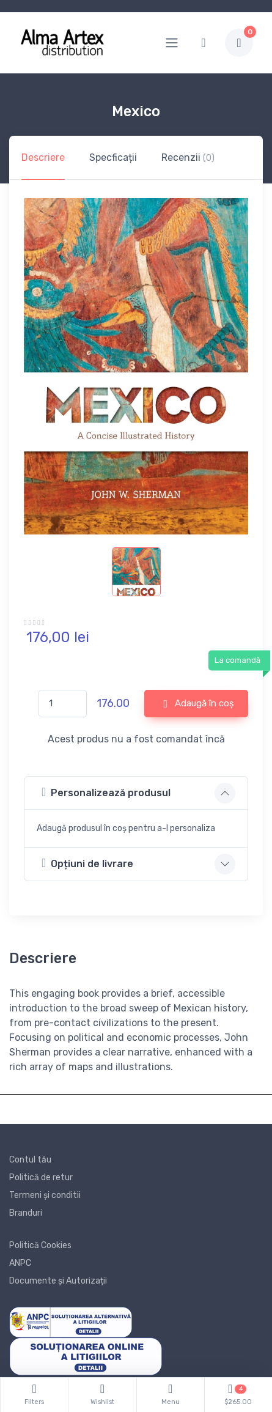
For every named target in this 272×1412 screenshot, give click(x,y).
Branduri (25, 1213)
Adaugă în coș (198, 704)
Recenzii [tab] (188, 157)
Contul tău (30, 1160)
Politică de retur (41, 1177)
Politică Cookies (40, 1245)
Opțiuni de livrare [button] (87, 863)
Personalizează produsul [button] (106, 792)
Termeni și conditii (45, 1195)
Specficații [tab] (113, 157)
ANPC (20, 1263)
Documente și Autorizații (58, 1281)
